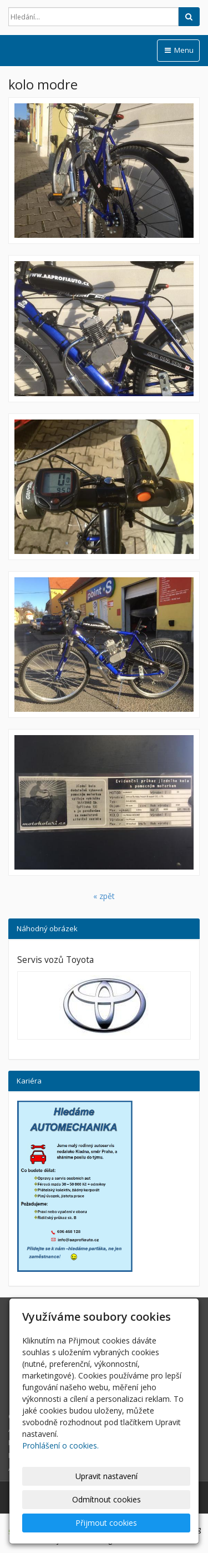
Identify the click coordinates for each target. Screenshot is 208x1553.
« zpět (104, 896)
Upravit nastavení (106, 1476)
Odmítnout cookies (106, 1499)
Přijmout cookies (106, 1522)
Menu (178, 50)
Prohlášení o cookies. (60, 1445)
